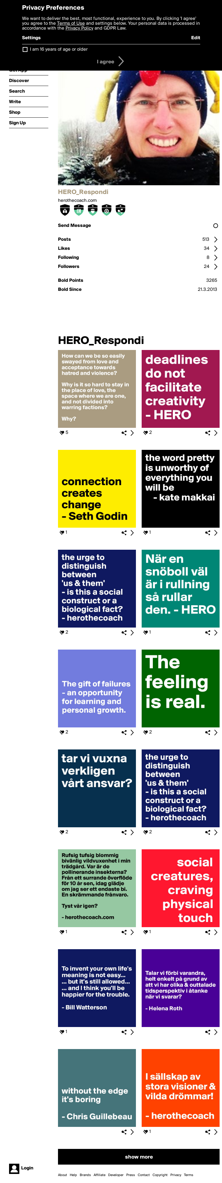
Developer (116, 1175)
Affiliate (99, 1175)
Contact (144, 1175)
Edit (195, 38)
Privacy (175, 1175)
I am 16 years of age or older (59, 49)
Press (130, 1175)
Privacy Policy (79, 28)
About (62, 1175)
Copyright (160, 1175)
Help (73, 1175)
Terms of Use (71, 23)
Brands (85, 1175)
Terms (188, 1175)
